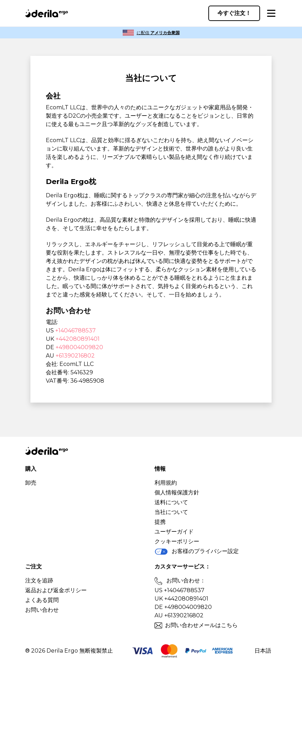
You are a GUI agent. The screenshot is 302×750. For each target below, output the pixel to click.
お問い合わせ (42, 609)
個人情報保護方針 (176, 492)
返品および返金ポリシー (56, 590)
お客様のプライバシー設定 (196, 551)
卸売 (30, 482)
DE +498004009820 (183, 607)
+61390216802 (75, 355)
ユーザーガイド (174, 531)
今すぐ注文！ (234, 13)
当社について (171, 512)
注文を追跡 (39, 580)
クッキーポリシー (176, 541)
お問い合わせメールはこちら (201, 625)
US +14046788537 (179, 590)
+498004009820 (79, 347)
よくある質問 (42, 600)
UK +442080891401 (181, 598)
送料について (171, 502)
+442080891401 (78, 339)
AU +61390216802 (178, 615)
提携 (160, 522)
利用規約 (165, 482)
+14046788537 (75, 330)
